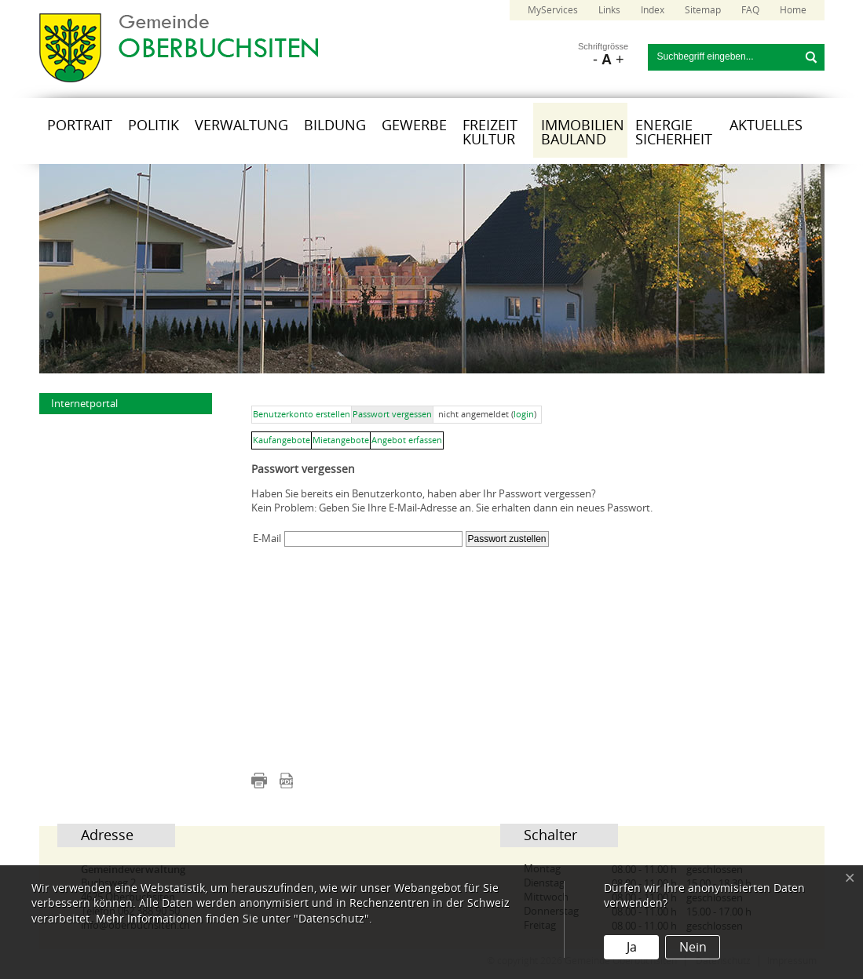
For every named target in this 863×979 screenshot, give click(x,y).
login (524, 414)
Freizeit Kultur (490, 132)
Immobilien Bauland (582, 132)
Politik (153, 125)
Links (609, 10)
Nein (693, 947)
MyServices (553, 10)
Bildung (335, 125)
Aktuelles (766, 125)
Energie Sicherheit (673, 132)
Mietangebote (341, 440)
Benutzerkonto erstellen (301, 414)
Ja (632, 947)
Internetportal (84, 403)
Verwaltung (241, 125)
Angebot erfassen (406, 440)
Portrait (79, 125)
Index (652, 10)
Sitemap (703, 10)
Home (793, 10)
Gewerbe (414, 125)
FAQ (750, 10)
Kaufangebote (281, 440)
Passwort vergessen (392, 414)
